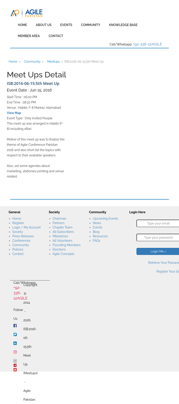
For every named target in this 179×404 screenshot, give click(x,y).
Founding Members (67, 245)
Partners (59, 223)
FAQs (96, 240)
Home (22, 25)
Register (18, 223)
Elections (59, 249)
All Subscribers (63, 232)
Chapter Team (63, 227)
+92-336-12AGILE (147, 44)
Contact (56, 36)
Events (66, 25)
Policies (17, 249)
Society (17, 232)
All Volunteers (63, 240)
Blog (96, 232)
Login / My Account (26, 227)
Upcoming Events (105, 218)
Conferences (21, 240)
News (97, 223)
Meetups (53, 61)
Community (90, 25)
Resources (100, 236)
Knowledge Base (123, 25)
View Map (14, 113)
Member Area (29, 36)
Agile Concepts (63, 254)
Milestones (60, 236)
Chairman (59, 218)
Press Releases (23, 236)
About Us (44, 25)
